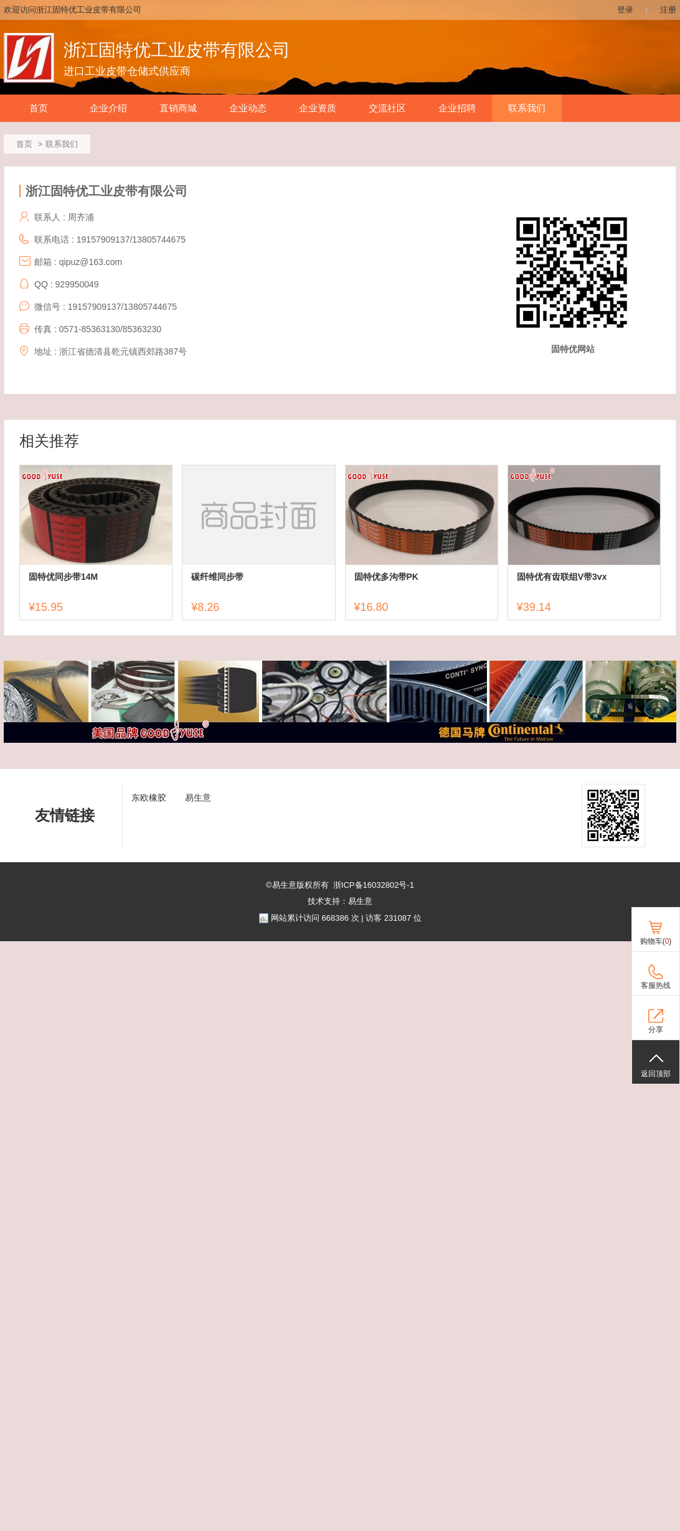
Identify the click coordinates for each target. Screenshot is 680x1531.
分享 (655, 1029)
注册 (668, 9)
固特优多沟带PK (386, 577)
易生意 (198, 797)
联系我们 (526, 108)
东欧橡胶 (148, 797)
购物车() (656, 941)
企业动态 (248, 108)
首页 (38, 108)
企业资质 (317, 108)
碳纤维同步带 (217, 577)
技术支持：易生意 (340, 901)
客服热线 (656, 985)
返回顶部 (656, 1073)
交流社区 (387, 108)
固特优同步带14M (63, 577)
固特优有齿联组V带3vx (562, 577)
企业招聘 (457, 108)
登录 (625, 9)
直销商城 (178, 108)
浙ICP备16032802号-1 (373, 885)
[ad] (340, 740)
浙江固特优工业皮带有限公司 (177, 50)
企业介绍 (108, 108)
